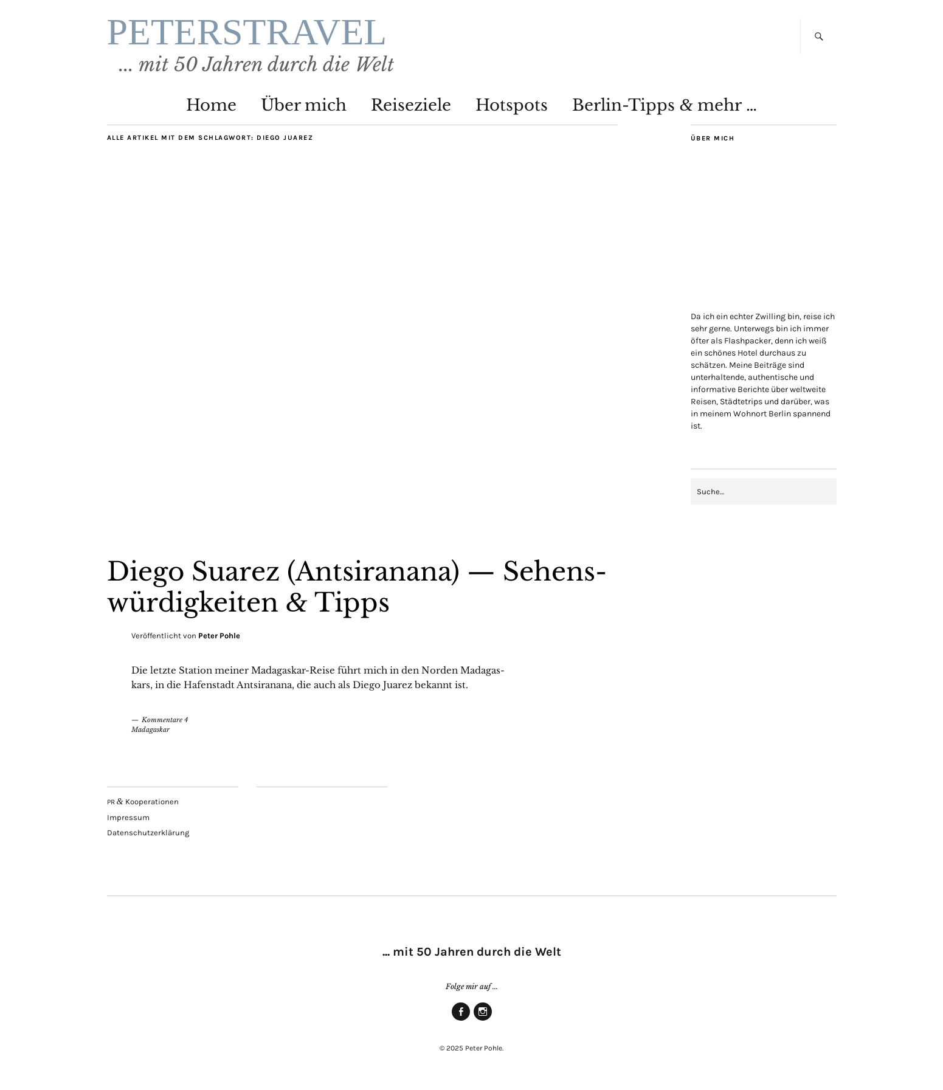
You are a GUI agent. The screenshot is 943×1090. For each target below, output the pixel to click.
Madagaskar (150, 729)
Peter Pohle (219, 635)
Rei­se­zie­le (411, 105)
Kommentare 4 (165, 720)
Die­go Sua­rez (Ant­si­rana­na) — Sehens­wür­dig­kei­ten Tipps (357, 587)
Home (211, 105)
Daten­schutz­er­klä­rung (148, 832)
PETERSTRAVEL (247, 31)
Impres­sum (128, 817)
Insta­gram (483, 1020)
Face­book (461, 1020)
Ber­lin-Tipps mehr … (664, 105)
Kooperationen (143, 801)
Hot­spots (511, 105)
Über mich (304, 105)
